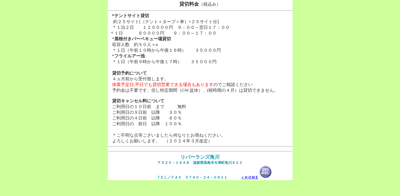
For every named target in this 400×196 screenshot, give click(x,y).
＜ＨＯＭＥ (250, 177)
